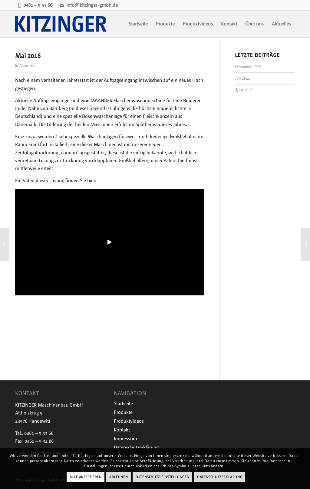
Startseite (123, 403)
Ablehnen (118, 477)
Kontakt (122, 430)
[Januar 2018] (4, 244)
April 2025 (244, 90)
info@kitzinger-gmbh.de (89, 5)
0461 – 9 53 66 (35, 5)
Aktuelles (27, 65)
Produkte (123, 412)
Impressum (125, 438)
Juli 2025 (242, 78)
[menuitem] (138, 24)
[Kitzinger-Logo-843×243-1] (61, 24)
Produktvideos (129, 421)
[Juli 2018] (305, 244)
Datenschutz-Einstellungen (162, 477)
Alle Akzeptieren (86, 477)
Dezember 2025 (248, 67)
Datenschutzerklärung (219, 477)
